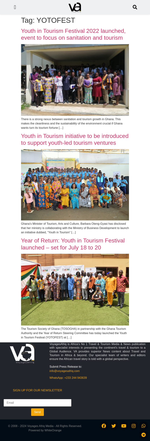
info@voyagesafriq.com (64, 370)
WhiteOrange (53, 430)
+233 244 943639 (75, 377)
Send (37, 412)
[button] (135, 7)
